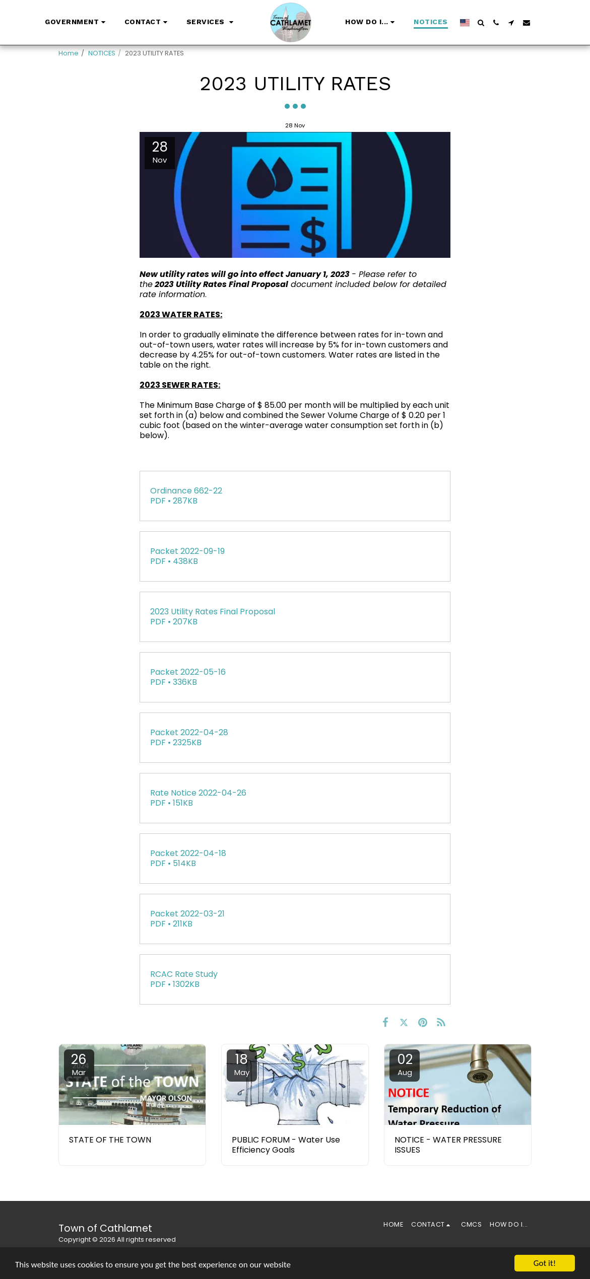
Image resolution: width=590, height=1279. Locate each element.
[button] (76, 23)
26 (79, 1064)
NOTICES (101, 53)
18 (242, 1064)
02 (404, 1064)
